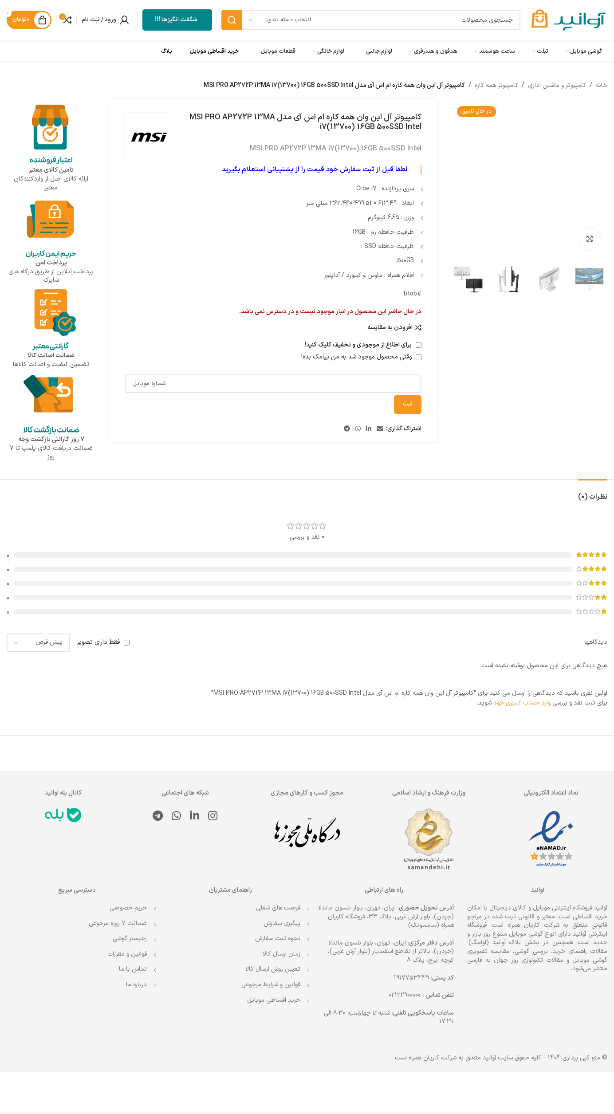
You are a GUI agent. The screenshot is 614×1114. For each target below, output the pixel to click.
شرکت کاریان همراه (533, 925)
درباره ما (136, 984)
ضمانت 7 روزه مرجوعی (118, 923)
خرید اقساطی (590, 916)
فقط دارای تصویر (98, 642)
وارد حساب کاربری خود (522, 703)
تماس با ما (133, 969)
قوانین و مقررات (127, 954)
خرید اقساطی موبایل (214, 51)
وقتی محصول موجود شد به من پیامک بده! (361, 357)
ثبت (408, 404)
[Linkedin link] (368, 429)
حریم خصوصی (128, 908)
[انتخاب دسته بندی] (280, 20)
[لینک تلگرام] (347, 429)
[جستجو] (370, 20)
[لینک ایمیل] (380, 429)
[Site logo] (568, 19)
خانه (601, 85)
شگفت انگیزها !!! (176, 19)
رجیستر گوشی (130, 938)
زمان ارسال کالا (281, 954)
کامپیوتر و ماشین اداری (557, 85)
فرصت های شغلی (278, 908)
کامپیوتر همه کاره (496, 85)
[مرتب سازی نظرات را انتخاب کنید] (38, 643)
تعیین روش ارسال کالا (272, 969)
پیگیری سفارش (282, 923)
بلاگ (166, 51)
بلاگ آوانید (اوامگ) (494, 942)
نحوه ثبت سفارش (277, 938)
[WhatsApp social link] (358, 429)
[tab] (592, 492)
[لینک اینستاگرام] (213, 816)
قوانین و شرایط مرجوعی (270, 984)
